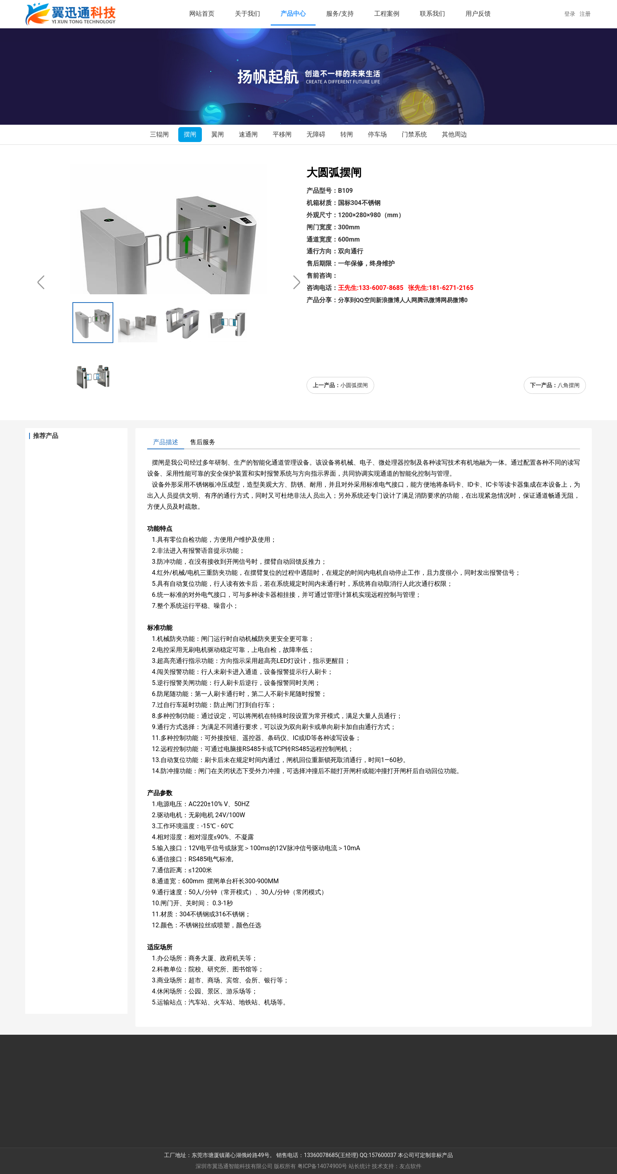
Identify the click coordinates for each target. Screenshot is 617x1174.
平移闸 (282, 134)
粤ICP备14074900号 (322, 1166)
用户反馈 (478, 13)
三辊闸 (159, 134)
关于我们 (247, 13)
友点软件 (410, 1166)
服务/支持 (340, 13)
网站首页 (201, 13)
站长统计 (360, 1166)
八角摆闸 (569, 385)
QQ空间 (366, 300)
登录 (571, 14)
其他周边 (454, 134)
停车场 (377, 134)
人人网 (408, 300)
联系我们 (432, 13)
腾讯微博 (429, 300)
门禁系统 (414, 134)
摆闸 (190, 134)
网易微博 (452, 300)
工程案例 (386, 13)
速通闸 (248, 134)
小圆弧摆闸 (354, 385)
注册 (586, 14)
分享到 (347, 300)
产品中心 (293, 13)
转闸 (346, 134)
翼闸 (217, 134)
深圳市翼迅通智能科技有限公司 (234, 1166)
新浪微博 (387, 300)
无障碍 (316, 134)
